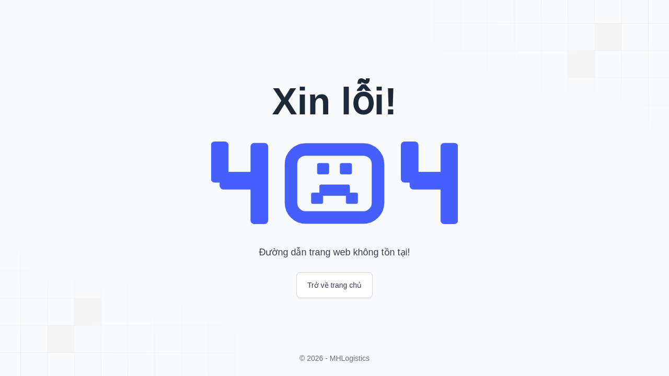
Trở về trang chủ (334, 285)
